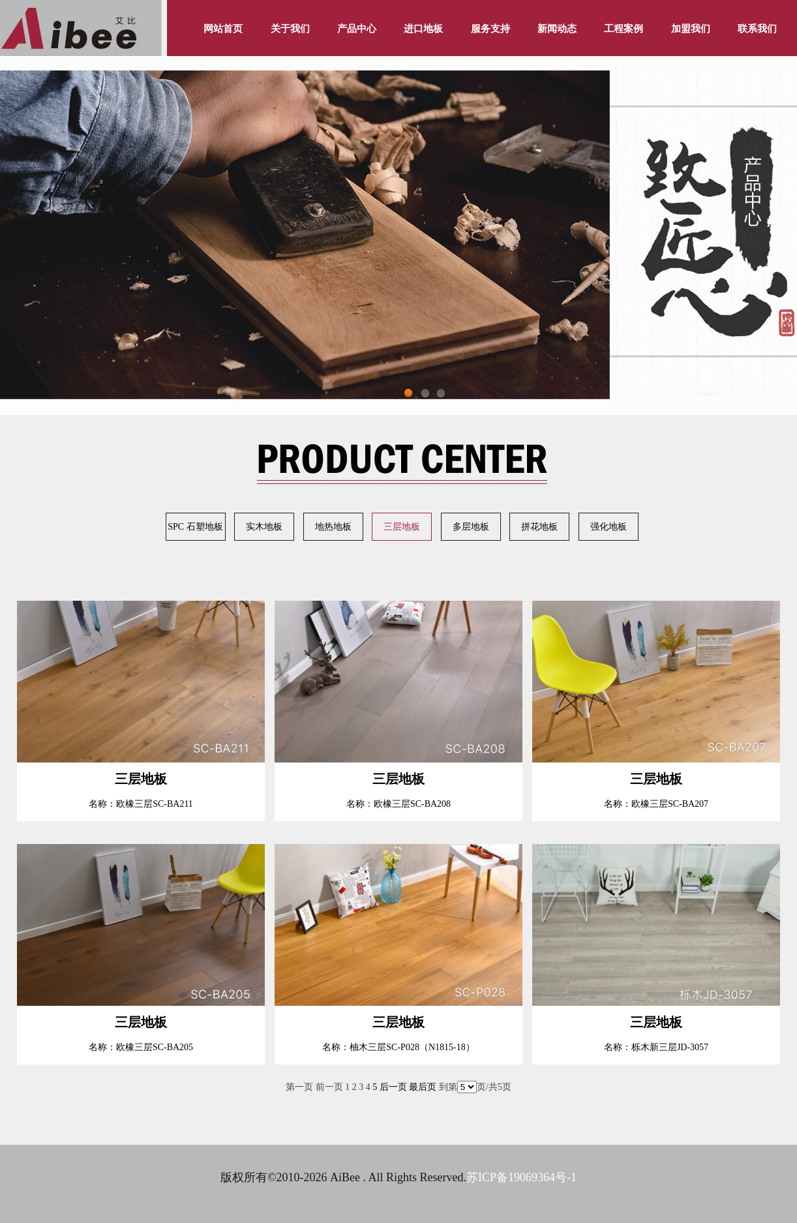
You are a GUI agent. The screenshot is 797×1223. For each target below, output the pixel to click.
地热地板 (333, 527)
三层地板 (401, 527)
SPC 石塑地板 (195, 527)
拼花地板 (539, 527)
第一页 (299, 1087)
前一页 (329, 1087)
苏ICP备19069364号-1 (521, 1177)
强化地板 (608, 527)
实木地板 (264, 527)
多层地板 (471, 527)
